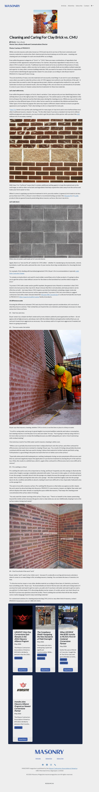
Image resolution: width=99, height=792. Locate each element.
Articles (63, 6)
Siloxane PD (68, 196)
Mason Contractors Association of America (63, 768)
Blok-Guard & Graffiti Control (29, 297)
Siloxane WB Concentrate (49, 294)
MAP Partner (18, 658)
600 (78, 114)
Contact (86, 6)
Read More (22, 670)
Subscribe (79, 6)
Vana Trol (13, 109)
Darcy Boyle (21, 42)
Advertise (71, 6)
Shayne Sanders (42, 655)
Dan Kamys (63, 659)
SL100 (76, 196)
